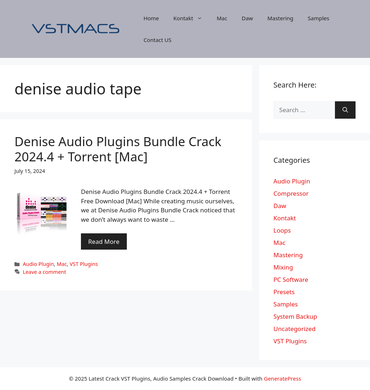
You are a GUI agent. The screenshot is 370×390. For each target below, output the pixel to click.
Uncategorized (295, 329)
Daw (247, 18)
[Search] (345, 110)
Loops (282, 230)
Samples (318, 18)
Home (151, 18)
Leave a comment (44, 271)
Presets (284, 292)
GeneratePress (282, 378)
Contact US (157, 39)
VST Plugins (84, 263)
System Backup (295, 316)
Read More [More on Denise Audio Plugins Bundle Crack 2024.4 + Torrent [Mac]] (104, 241)
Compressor (291, 193)
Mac (222, 18)
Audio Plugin (38, 263)
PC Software (291, 279)
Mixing (283, 267)
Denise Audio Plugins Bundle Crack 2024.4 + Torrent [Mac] (117, 149)
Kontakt (191, 18)
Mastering (280, 18)
